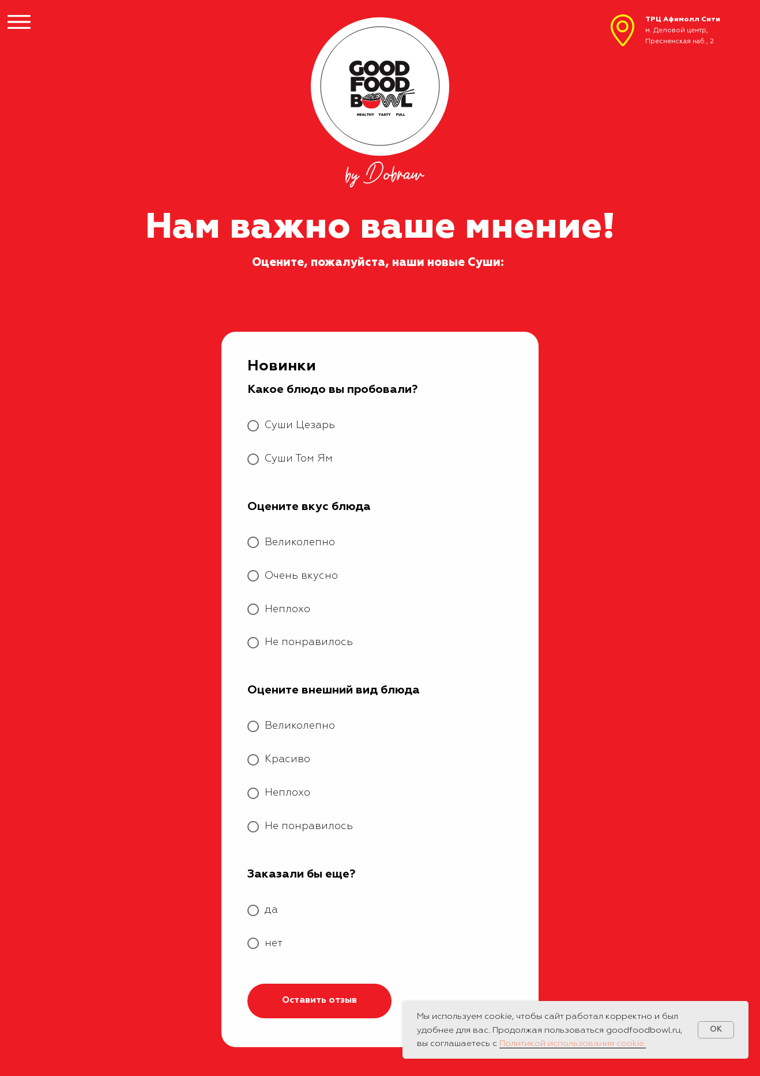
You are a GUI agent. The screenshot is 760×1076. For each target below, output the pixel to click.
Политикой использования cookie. (572, 1043)
